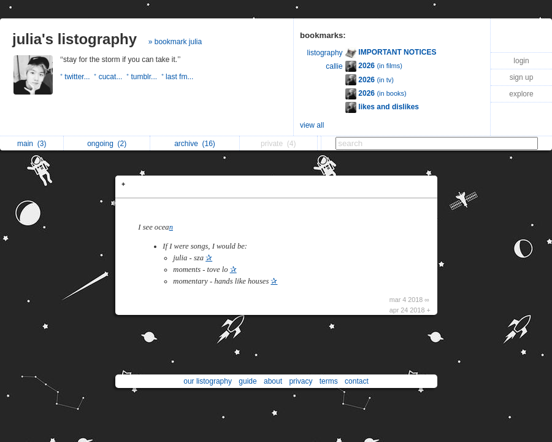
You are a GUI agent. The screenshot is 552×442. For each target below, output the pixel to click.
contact (357, 381)
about (273, 381)
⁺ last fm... (178, 76)
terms (329, 381)
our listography (207, 381)
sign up (522, 77)
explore (521, 94)
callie (334, 66)
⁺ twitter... (77, 76)
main (31, 143)
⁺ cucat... (110, 76)
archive (194, 143)
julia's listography (74, 39)
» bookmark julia (175, 41)
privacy (300, 381)
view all (312, 125)
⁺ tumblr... (143, 76)
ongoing (106, 143)
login (521, 60)
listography (325, 52)
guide (247, 381)
